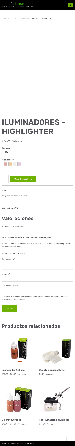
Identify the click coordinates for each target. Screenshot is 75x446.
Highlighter (8, 160)
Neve (4, 443)
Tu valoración (8, 259)
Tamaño (6, 148)
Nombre (6, 274)
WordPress (29, 443)
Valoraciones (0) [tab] (10, 208)
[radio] (7, 152)
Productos (12, 18)
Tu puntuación (9, 253)
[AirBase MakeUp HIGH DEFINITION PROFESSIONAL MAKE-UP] (17, 5)
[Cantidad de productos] (5, 179)
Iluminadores (24, 18)
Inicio (4, 18)
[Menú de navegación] (70, 5)
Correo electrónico (11, 285)
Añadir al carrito (23, 179)
